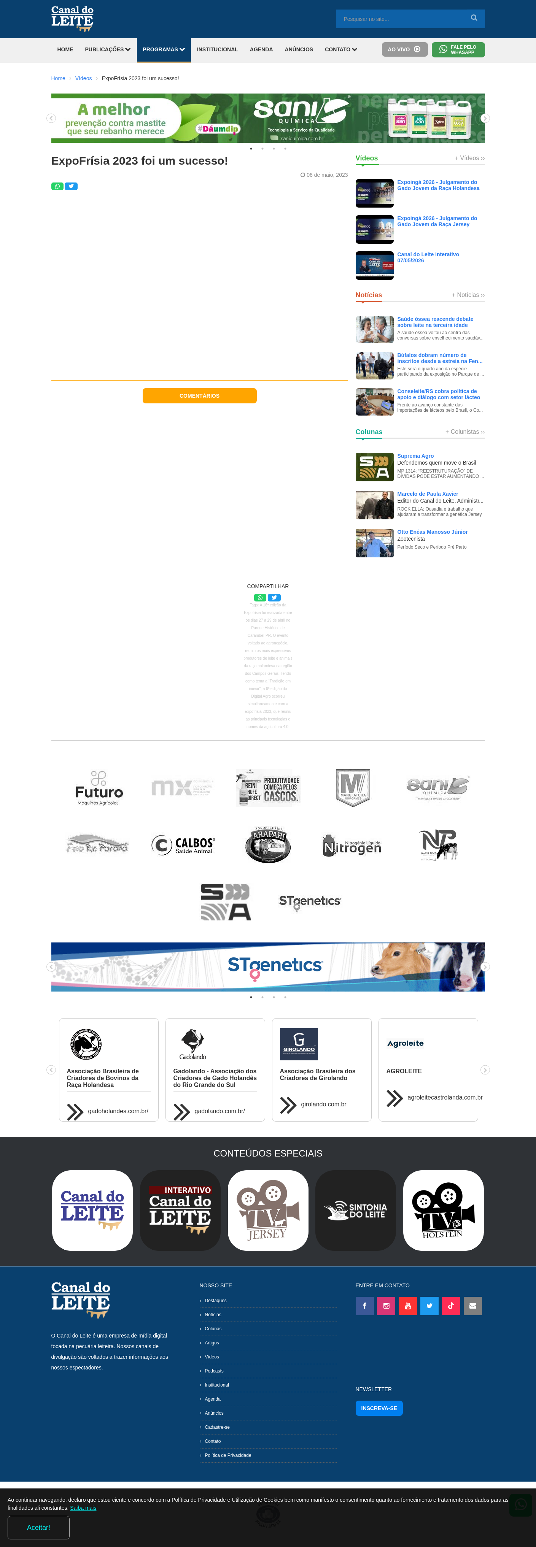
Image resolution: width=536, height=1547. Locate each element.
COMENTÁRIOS (199, 396)
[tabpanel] (268, 118)
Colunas (213, 1328)
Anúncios (214, 1413)
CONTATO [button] (341, 49)
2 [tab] (262, 148)
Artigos (212, 1342)
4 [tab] (285, 148)
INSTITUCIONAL (217, 49)
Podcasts (214, 1371)
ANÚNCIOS (299, 49)
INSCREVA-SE (379, 1408)
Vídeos (83, 78)
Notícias (213, 1314)
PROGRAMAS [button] (164, 49)
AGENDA (261, 49)
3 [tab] (274, 148)
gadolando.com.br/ (220, 1111)
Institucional (217, 1385)
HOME (65, 49)
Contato (213, 1441)
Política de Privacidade (228, 1455)
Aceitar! (497, 1527)
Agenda (213, 1399)
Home (58, 78)
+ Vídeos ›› (470, 158)
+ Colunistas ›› (465, 431)
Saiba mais (155, 1529)
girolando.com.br (324, 1104)
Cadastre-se (217, 1427)
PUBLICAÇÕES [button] (108, 49)
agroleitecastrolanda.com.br (445, 1097)
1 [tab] (251, 148)
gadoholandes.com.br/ (118, 1111)
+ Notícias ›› (468, 295)
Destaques (216, 1300)
